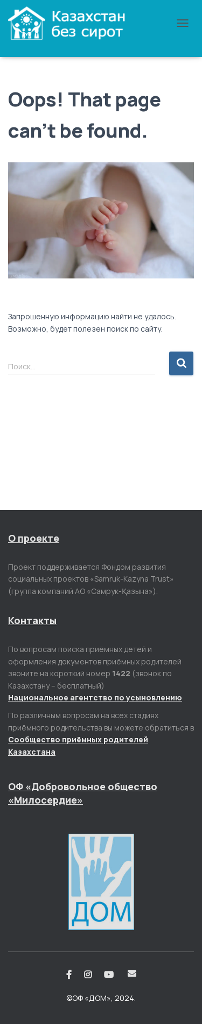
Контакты (32, 620)
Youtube (110, 975)
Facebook (69, 975)
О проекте (33, 538)
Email (132, 973)
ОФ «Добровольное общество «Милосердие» (82, 793)
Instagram (88, 975)
